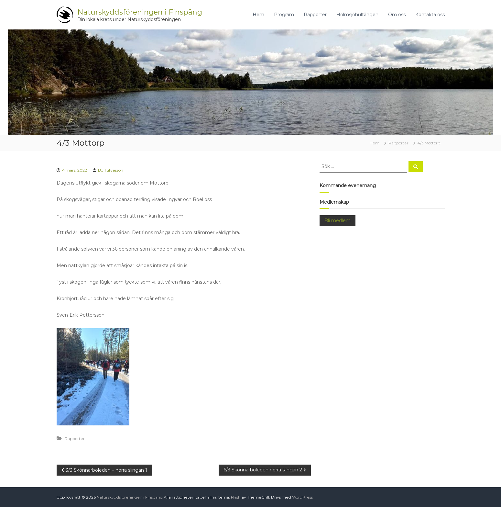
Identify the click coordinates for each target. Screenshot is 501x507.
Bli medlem (337, 220)
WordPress (302, 497)
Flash (236, 497)
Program (284, 14)
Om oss (397, 14)
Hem (258, 14)
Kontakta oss (430, 14)
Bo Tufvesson (110, 170)
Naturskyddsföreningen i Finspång (139, 12)
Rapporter (315, 14)
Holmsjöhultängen (357, 14)
